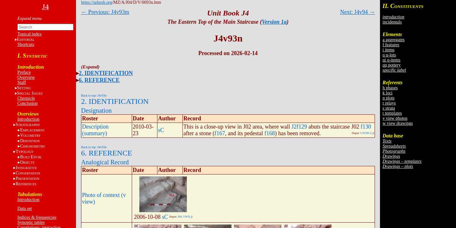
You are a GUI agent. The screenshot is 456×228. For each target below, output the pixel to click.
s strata (389, 108)
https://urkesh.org (96, 2)
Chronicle (26, 98)
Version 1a (274, 22)
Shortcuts (25, 44)
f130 (366, 127)
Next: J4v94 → (357, 12)
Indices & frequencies (36, 217)
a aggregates (394, 39)
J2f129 (299, 127)
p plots (389, 98)
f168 (269, 133)
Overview (26, 77)
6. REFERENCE (99, 80)
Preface (24, 72)
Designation (96, 110)
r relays (389, 103)
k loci (388, 93)
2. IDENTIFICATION (106, 73)
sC (161, 130)
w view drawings (398, 123)
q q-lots (389, 55)
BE (31, 157)
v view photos (395, 118)
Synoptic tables (31, 222)
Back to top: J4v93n (93, 95)
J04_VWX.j (184, 216)
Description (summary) (95, 130)
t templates (392, 113)
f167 (219, 133)
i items (389, 50)
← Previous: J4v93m (105, 12)
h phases (390, 88)
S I (30, 93)
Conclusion (27, 103)
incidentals (392, 22)
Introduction (28, 119)
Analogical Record (105, 162)
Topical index (29, 34)
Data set (24, 208)
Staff (21, 82)
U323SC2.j (366, 133)
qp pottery (392, 65)
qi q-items (391, 60)
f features (391, 44)
